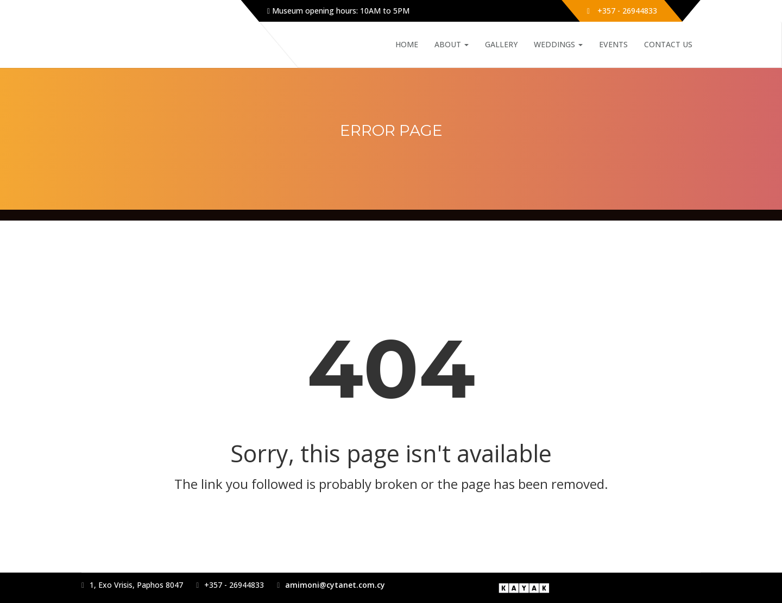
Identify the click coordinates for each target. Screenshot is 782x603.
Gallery (501, 44)
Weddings (558, 44)
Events (613, 44)
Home (406, 44)
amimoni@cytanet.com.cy (335, 585)
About (451, 44)
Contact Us (668, 44)
